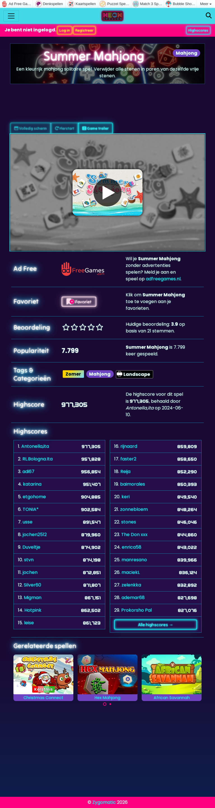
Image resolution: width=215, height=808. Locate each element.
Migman (32, 597)
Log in (64, 30)
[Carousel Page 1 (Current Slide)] (104, 704)
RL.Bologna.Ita (37, 459)
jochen (30, 572)
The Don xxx (134, 534)
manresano (134, 559)
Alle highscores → (155, 624)
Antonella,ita (35, 446)
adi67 (28, 471)
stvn (29, 559)
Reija (125, 471)
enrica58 (131, 547)
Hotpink (32, 610)
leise (29, 623)
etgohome (34, 496)
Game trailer (95, 128)
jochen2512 (35, 534)
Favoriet (79, 301)
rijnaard (128, 446)
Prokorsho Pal (136, 610)
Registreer (84, 30)
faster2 (128, 459)
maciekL (130, 572)
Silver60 (32, 585)
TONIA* (31, 509)
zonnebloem (134, 509)
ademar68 (133, 597)
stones (128, 522)
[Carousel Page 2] (110, 704)
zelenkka (131, 585)
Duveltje (31, 547)
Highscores (198, 30)
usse (27, 522)
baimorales (132, 484)
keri (125, 496)
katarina (32, 484)
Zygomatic (104, 802)
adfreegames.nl (163, 279)
